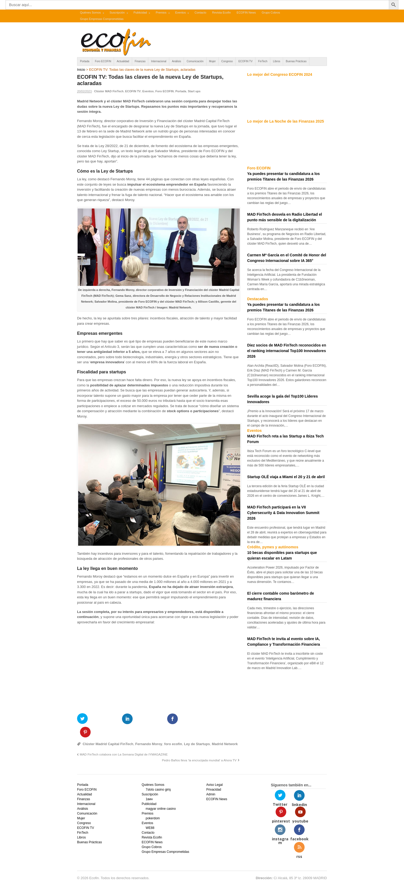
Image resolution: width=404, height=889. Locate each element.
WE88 (150, 814)
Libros (276, 61)
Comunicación (195, 61)
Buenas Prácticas (296, 61)
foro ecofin (173, 730)
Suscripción (117, 12)
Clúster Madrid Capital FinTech (108, 730)
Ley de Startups (197, 730)
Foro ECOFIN (103, 61)
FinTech (262, 61)
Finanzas (140, 61)
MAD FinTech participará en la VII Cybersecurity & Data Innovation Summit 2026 (283, 512)
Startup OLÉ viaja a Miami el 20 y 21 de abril (286, 477)
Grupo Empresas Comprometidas (102, 18)
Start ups (194, 91)
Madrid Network (225, 730)
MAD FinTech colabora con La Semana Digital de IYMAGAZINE (124, 741)
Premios (161, 12)
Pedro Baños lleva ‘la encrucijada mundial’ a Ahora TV (199, 746)
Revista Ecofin (221, 12)
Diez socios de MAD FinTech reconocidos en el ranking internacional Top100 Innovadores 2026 (286, 350)
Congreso (227, 61)
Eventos (180, 12)
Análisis (176, 61)
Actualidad (123, 61)
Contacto (200, 12)
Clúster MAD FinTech (108, 91)
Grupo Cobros (271, 12)
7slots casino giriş (158, 776)
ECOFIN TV (245, 61)
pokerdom (153, 805)
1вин (149, 786)
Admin (210, 781)
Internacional (158, 61)
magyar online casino (161, 795)
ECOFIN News (246, 12)
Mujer (212, 61)
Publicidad (140, 12)
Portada (84, 61)
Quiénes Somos (90, 12)
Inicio (81, 70)
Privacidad (213, 776)
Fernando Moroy (148, 730)
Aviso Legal (214, 771)
